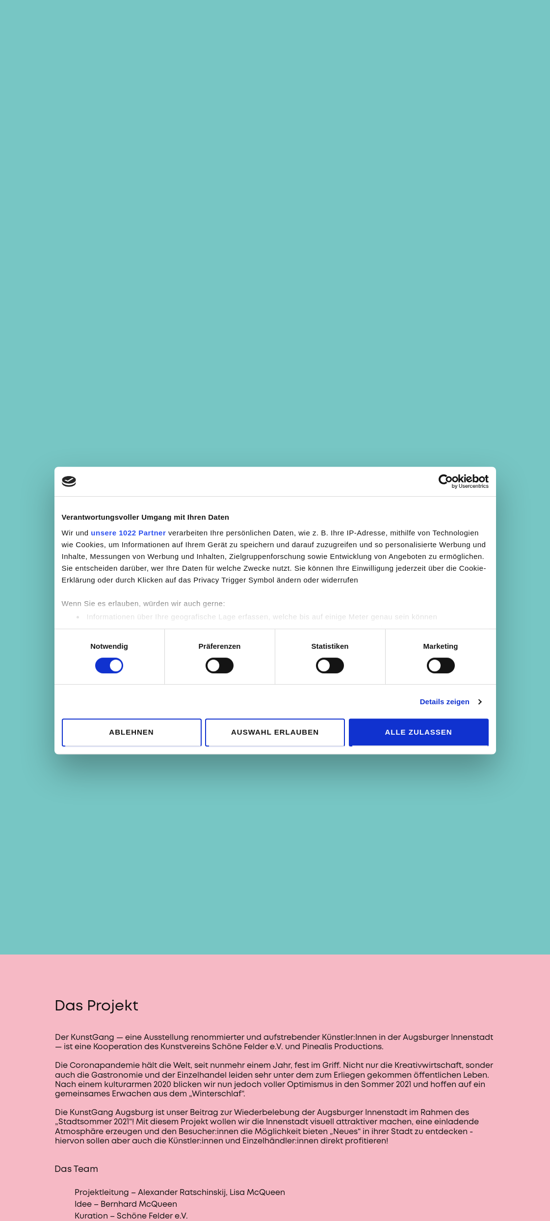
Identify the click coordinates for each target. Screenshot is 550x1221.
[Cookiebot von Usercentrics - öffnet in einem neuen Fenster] (446, 481)
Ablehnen (131, 732)
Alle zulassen (418, 732)
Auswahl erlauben (275, 732)
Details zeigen (445, 701)
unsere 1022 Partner (128, 533)
